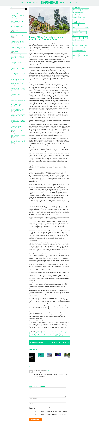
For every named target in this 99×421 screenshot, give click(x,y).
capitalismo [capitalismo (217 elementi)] (75, 17)
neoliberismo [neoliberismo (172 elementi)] (75, 45)
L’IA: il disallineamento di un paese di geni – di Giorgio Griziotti (18, 69)
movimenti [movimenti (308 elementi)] (84, 42)
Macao (60, 333)
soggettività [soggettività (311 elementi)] (75, 55)
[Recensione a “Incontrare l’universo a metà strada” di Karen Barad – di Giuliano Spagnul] (32, 353)
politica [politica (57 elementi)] (86, 45)
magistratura (64, 333)
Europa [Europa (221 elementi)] (74, 30)
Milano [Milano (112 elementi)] (82, 40)
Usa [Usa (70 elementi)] (74, 58)
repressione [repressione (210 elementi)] (75, 53)
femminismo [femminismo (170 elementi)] (75, 32)
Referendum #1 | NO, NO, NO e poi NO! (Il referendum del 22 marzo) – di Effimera (18, 141)
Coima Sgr (63, 331)
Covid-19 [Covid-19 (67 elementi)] (79, 22)
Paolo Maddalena (43, 334)
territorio (52, 335)
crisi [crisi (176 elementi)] (83, 22)
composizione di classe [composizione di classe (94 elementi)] (77, 19)
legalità (58, 333)
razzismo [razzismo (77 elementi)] (84, 47)
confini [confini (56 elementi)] (74, 22)
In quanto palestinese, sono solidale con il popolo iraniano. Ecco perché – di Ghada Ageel (18, 75)
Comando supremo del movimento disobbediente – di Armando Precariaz (18, 115)
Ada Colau (44, 331)
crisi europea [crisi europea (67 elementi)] (75, 25)
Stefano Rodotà (48, 335)
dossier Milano (41, 332)
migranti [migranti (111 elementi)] (78, 40)
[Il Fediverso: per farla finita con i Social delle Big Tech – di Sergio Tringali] (58, 353)
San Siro (55, 334)
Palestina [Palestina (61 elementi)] (81, 45)
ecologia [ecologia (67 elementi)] (78, 27)
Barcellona (52, 331)
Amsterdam (48, 331)
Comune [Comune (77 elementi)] (85, 19)
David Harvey (36, 332)
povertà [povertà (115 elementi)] (74, 47)
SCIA (57, 334)
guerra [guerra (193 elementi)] (82, 37)
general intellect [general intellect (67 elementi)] (76, 35)
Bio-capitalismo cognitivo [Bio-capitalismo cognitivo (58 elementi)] (78, 12)
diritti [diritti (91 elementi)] (74, 27)
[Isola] (49, 20)
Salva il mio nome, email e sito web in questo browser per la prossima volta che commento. (49, 407)
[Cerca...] (17, 9)
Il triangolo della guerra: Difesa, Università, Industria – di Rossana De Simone (18, 96)
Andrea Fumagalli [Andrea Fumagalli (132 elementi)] (76, 9)
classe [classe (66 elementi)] (84, 17)
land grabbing (54, 333)
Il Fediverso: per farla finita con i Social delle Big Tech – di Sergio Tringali (17, 35)
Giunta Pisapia (41, 333)
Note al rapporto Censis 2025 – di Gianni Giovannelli (17, 22)
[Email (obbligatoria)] (47, 401)
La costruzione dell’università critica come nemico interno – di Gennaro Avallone (18, 122)
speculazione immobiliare (37, 335)
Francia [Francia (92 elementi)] (81, 32)
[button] (76, 3)
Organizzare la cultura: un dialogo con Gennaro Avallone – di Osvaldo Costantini (18, 89)
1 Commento (64, 335)
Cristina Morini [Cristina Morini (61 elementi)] (82, 25)
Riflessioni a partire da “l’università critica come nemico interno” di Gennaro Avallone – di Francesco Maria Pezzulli (18, 56)
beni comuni (56, 331)
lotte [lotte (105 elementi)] (74, 40)
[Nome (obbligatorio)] (47, 398)
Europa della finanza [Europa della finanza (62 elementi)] (81, 30)
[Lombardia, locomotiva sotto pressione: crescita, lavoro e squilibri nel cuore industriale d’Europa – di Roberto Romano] (49, 353)
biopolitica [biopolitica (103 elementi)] (75, 14)
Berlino (60, 331)
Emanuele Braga (46, 332)
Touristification (56, 335)
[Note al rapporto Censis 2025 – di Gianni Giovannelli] (41, 353)
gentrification (63, 332)
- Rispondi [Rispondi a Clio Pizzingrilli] (47, 370)
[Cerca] (26, 9)
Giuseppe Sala (49, 333)
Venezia (60, 335)
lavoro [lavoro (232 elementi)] (85, 37)
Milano (33, 334)
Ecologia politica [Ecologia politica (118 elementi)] (85, 27)
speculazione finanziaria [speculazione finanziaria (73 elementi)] (83, 55)
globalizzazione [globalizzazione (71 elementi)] (76, 37)
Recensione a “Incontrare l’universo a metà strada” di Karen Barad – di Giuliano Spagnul (18, 17)
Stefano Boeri (43, 335)
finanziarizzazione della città (56, 332)
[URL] (47, 403)
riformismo (51, 334)
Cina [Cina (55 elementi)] (80, 17)
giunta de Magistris (35, 333)
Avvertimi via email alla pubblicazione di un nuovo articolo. (47, 415)
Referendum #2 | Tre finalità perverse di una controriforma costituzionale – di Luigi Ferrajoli (18, 135)
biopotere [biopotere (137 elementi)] (81, 14)
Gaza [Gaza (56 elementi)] (85, 32)
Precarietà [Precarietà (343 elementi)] (79, 47)
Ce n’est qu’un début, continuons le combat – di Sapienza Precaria (18, 110)
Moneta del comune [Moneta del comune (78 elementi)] (77, 42)
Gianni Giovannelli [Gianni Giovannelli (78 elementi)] (84, 35)
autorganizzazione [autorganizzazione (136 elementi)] (84, 9)
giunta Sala (45, 333)
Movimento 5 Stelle (37, 334)
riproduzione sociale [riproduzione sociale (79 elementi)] (83, 53)
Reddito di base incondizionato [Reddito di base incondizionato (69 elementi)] (79, 50)
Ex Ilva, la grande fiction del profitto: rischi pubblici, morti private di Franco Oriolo (18, 64)
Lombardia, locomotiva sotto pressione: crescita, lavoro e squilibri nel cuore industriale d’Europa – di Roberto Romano (18, 28)
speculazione (61, 334)
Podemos (48, 334)
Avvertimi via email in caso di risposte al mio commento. (55, 411)
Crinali (39, 331)
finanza (50, 332)
